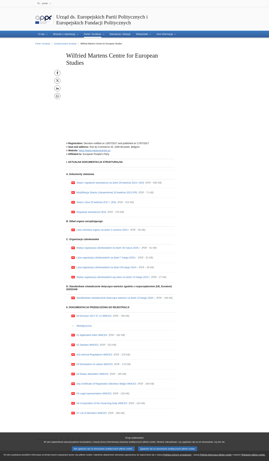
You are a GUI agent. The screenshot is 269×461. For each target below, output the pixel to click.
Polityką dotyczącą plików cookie (216, 455)
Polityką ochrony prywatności (177, 455)
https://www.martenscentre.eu (94, 150)
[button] (42, 34)
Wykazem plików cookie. (253, 455)
